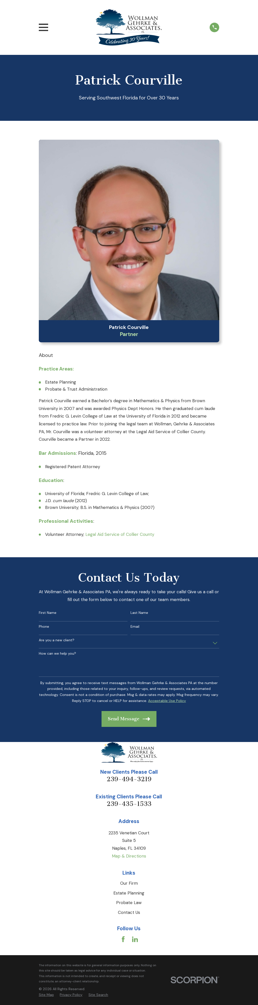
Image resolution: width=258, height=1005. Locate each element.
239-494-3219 (129, 779)
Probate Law (129, 902)
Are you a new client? (56, 640)
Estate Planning (128, 893)
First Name (47, 613)
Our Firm (129, 883)
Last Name (139, 613)
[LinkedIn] (135, 939)
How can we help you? (57, 653)
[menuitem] (46, 994)
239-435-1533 (129, 803)
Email (135, 626)
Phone (44, 626)
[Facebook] (123, 939)
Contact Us (129, 912)
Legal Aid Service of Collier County (119, 534)
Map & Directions (129, 856)
